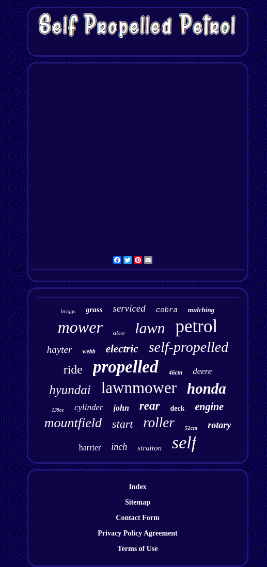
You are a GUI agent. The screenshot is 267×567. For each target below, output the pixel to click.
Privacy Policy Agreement (137, 533)
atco (118, 332)
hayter (59, 349)
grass (94, 309)
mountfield (73, 422)
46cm (176, 372)
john (121, 407)
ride (73, 369)
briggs (68, 311)
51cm (191, 428)
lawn (150, 327)
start (122, 423)
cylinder (88, 407)
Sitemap (137, 502)
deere (202, 371)
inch (119, 447)
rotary (219, 425)
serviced (129, 308)
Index (137, 487)
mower (80, 327)
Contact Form (137, 518)
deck (177, 408)
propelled (125, 367)
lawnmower (139, 388)
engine (209, 406)
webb (88, 351)
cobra (167, 310)
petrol (197, 326)
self (184, 442)
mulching (201, 310)
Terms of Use (137, 549)
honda (206, 388)
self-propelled (188, 347)
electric (122, 349)
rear (149, 405)
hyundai (70, 390)
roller (159, 422)
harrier (90, 447)
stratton (149, 448)
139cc (58, 410)
